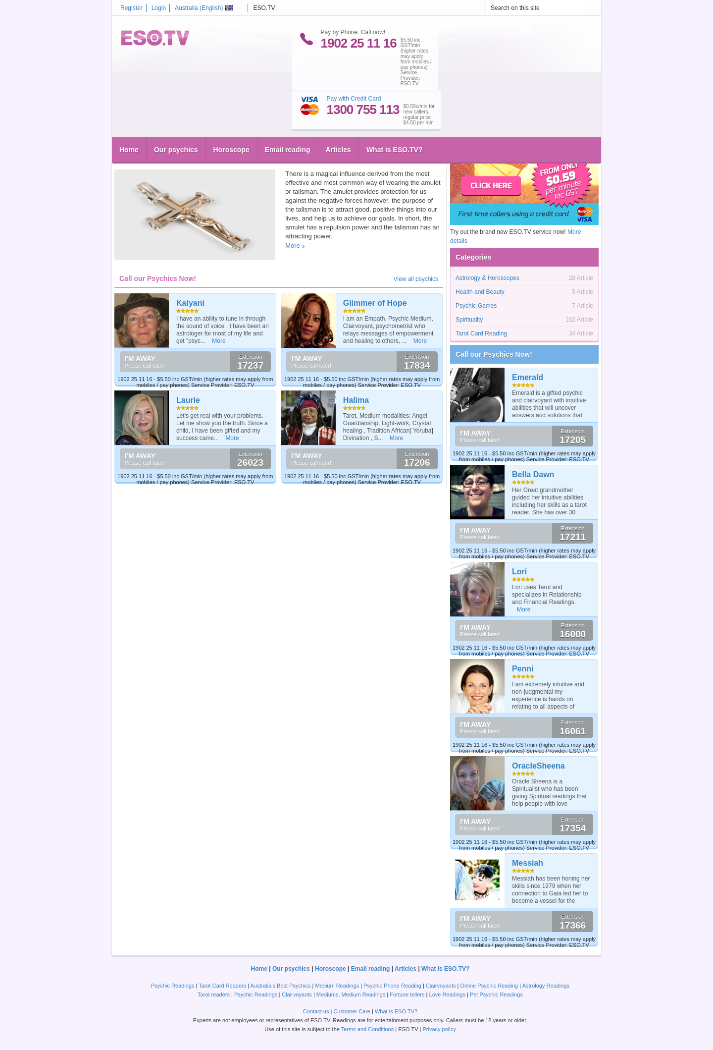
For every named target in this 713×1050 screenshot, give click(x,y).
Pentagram (187, 159)
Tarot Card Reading (481, 333)
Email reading (287, 111)
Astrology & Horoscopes (487, 278)
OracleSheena (538, 766)
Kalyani (190, 303)
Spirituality (269, 159)
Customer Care (351, 1011)
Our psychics (176, 111)
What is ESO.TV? (394, 111)
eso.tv (134, 159)
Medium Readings (337, 986)
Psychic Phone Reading (392, 986)
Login (159, 7)
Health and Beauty (480, 291)
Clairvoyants (441, 986)
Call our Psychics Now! (494, 354)
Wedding (214, 159)
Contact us (316, 1011)
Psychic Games (476, 305)
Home (129, 111)
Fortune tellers (407, 994)
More (292, 245)
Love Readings (447, 994)
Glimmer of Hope (375, 303)
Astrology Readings (545, 986)
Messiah (527, 863)
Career (236, 159)
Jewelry (162, 159)
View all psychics (416, 279)
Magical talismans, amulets (170, 143)
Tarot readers (214, 994)
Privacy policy (439, 1029)
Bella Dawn (533, 474)
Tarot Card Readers (222, 986)
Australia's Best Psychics (281, 986)
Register (131, 7)
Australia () (204, 7)
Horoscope (231, 111)
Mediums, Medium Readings (350, 994)
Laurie (188, 400)
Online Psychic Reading (489, 986)
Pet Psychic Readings (496, 994)
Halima (356, 400)
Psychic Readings (172, 986)
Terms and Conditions (367, 1029)
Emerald (527, 377)
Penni (523, 668)
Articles (338, 111)
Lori (519, 571)
